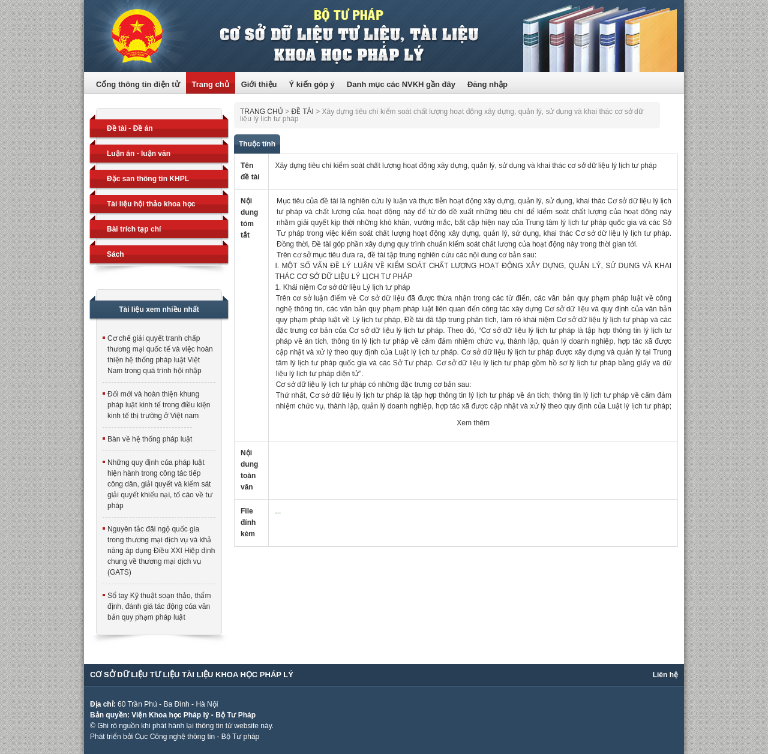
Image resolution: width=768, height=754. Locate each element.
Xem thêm (473, 423)
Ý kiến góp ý (311, 84)
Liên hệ (665, 675)
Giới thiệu (259, 84)
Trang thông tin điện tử (384, 36)
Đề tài (302, 111)
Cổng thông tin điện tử (138, 84)
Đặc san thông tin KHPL (148, 179)
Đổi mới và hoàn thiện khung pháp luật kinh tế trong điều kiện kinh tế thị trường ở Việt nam (158, 405)
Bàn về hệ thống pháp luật (149, 439)
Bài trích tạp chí (134, 229)
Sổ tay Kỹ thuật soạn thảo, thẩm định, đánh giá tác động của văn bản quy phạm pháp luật (159, 606)
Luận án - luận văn (138, 153)
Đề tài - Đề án (130, 128)
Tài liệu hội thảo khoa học (151, 204)
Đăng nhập (487, 84)
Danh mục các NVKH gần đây (401, 84)
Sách (115, 254)
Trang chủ (210, 84)
